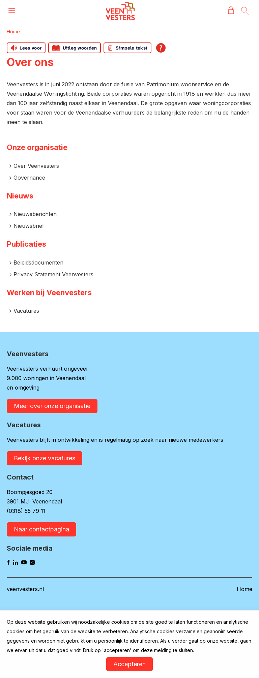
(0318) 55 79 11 (26, 510)
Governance (29, 177)
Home (13, 31)
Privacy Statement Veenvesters (53, 274)
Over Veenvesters (36, 165)
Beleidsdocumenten (38, 262)
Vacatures (26, 310)
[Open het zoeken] (245, 11)
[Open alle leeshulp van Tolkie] (161, 48)
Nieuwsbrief (28, 225)
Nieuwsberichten (35, 214)
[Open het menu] (12, 11)
